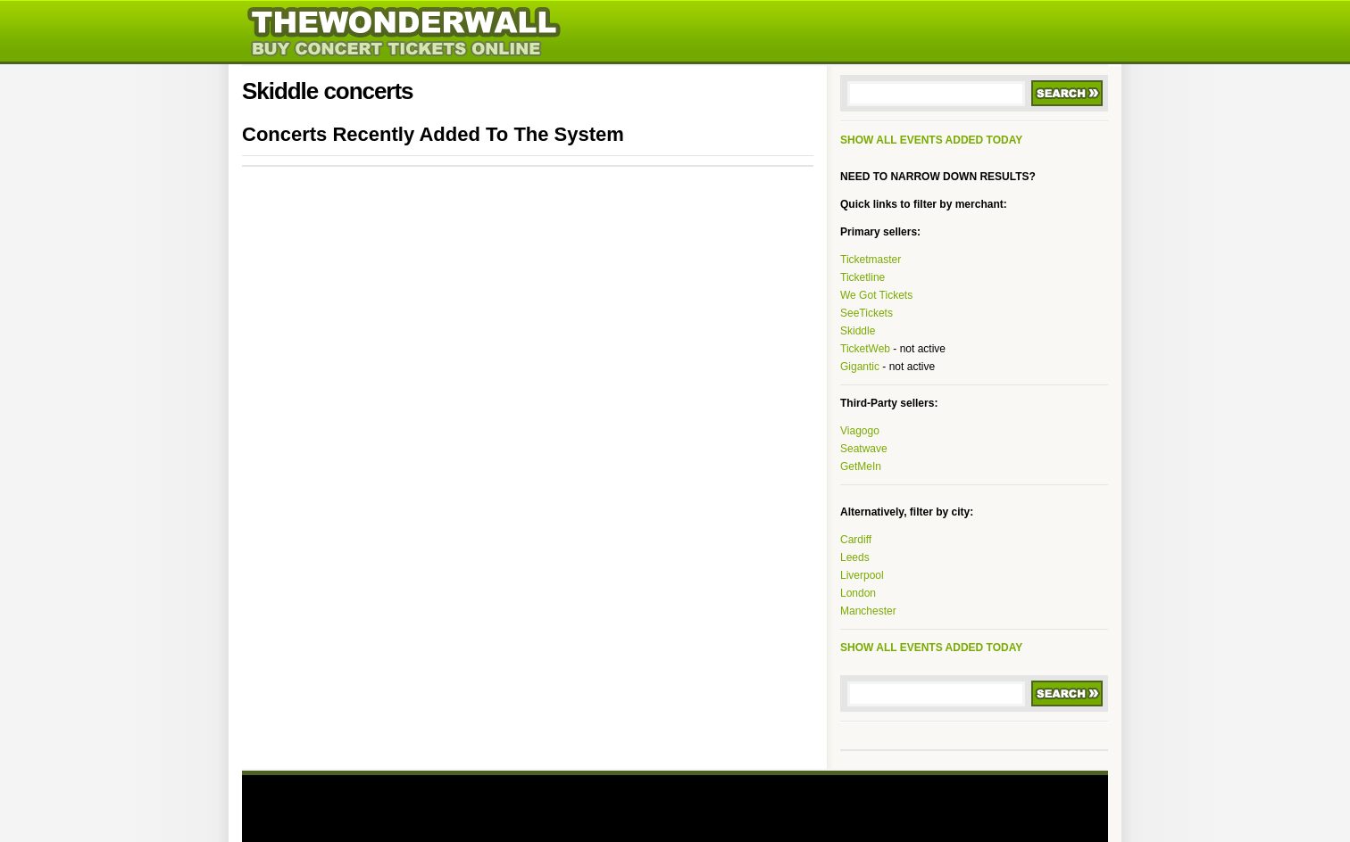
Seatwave (864, 448)
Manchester (868, 611)
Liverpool (862, 575)
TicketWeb (865, 349)
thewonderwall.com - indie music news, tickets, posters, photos (466, 31)
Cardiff (855, 539)
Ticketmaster (870, 259)
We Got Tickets (876, 295)
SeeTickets (866, 313)
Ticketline (862, 277)
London (858, 593)
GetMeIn (860, 466)
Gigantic (859, 366)
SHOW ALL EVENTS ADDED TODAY (931, 140)
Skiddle (857, 331)
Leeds (855, 557)
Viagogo (859, 431)
